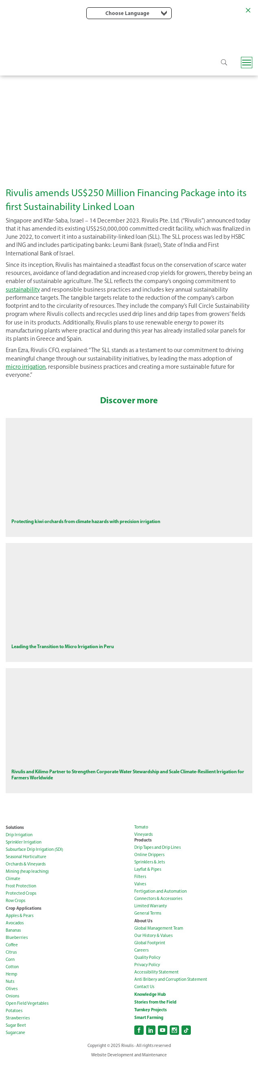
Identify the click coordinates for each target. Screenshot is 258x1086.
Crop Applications (24, 931)
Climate (13, 901)
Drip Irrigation (19, 857)
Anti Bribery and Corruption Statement (170, 1002)
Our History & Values (153, 958)
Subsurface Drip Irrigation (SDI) (34, 872)
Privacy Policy (147, 987)
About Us (143, 943)
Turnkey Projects (150, 1032)
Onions (12, 1018)
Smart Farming (148, 1040)
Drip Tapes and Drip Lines (157, 870)
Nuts (10, 1004)
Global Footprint (149, 965)
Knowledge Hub (150, 1017)
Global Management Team (158, 951)
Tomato (141, 849)
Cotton (12, 989)
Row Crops (15, 923)
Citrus (11, 975)
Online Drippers (149, 877)
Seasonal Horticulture (26, 879)
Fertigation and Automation (160, 914)
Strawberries (18, 1040)
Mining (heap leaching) (27, 894)
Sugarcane (15, 1055)
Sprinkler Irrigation (24, 865)
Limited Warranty (150, 928)
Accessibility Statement (156, 994)
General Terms (147, 936)
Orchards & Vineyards (26, 886)
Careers (141, 973)
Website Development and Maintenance (129, 1077)
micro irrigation (26, 366)
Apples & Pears (19, 938)
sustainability (23, 289)
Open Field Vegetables (27, 1026)
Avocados (15, 945)
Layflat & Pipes (147, 892)
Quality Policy (147, 980)
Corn (10, 982)
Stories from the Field (155, 1025)
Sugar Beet (16, 1048)
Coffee (12, 967)
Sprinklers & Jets (149, 884)
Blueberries (17, 960)
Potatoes (14, 1033)
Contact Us (144, 1009)
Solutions (15, 850)
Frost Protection (21, 908)
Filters (140, 899)
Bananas (13, 953)
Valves (140, 906)
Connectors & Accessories (158, 921)
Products (143, 862)
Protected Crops (21, 916)
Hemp (11, 996)
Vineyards (143, 857)
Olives (11, 1011)
